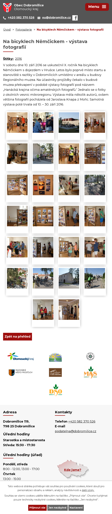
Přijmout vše (37, 507)
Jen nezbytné (58, 507)
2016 (18, 59)
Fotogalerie (24, 29)
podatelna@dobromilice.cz (75, 431)
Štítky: (8, 59)
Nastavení (76, 507)
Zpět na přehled (17, 336)
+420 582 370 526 (81, 421)
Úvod (7, 29)
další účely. (88, 490)
